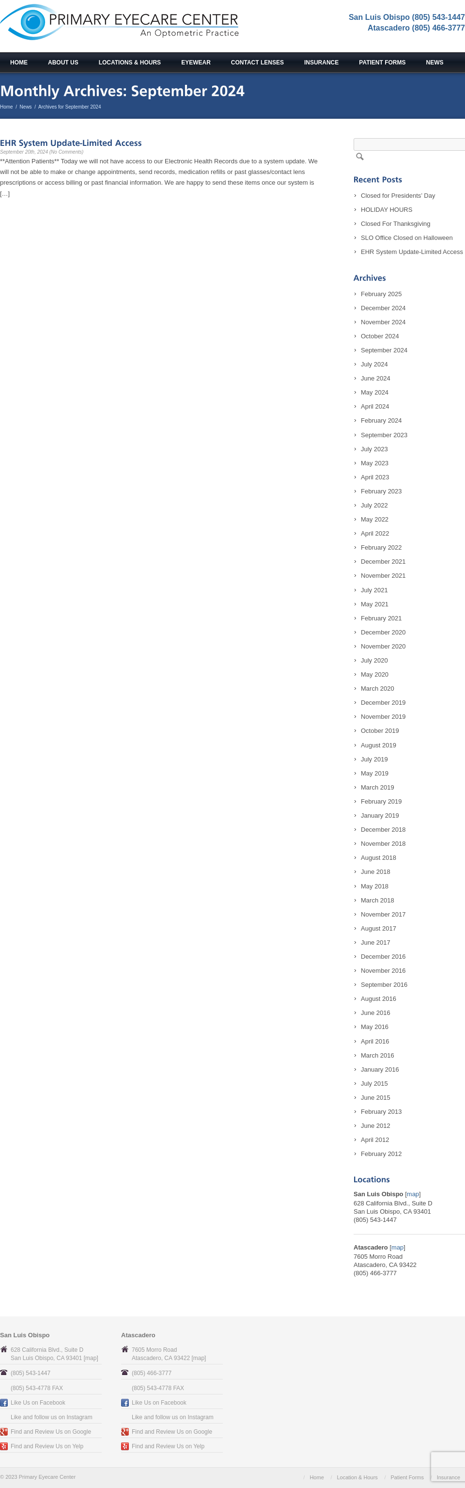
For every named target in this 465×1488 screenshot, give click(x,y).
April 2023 (375, 477)
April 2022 (375, 533)
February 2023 (381, 491)
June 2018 (375, 871)
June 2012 (375, 1125)
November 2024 (383, 322)
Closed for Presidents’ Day (398, 195)
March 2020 (377, 688)
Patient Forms (382, 62)
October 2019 (380, 730)
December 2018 (383, 829)
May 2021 (374, 604)
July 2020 (374, 660)
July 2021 (374, 590)
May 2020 (374, 674)
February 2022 (381, 547)
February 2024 (381, 420)
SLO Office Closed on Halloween (407, 237)
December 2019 (383, 702)
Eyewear (196, 62)
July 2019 (374, 759)
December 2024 (383, 308)
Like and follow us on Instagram (52, 1417)
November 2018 (383, 843)
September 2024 (384, 350)
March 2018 (377, 900)
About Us (63, 62)
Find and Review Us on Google (51, 1431)
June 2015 (375, 1097)
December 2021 (383, 561)
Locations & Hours (130, 62)
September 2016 (384, 984)
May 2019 (374, 773)
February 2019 (381, 801)
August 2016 (378, 998)
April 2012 (375, 1139)
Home (19, 62)
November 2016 (383, 970)
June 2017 (375, 942)
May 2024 (374, 392)
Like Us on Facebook (38, 1402)
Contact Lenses (257, 62)
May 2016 (374, 1026)
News (435, 62)
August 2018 (378, 857)
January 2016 (380, 1069)
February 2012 (381, 1153)
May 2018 (374, 886)
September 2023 (384, 435)
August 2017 (378, 928)
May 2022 (374, 519)
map (413, 1194)
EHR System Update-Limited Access (412, 251)
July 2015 (374, 1083)
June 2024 (375, 378)
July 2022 (374, 505)
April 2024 (375, 406)
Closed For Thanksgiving (396, 223)
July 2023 (374, 449)
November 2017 (383, 914)
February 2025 (381, 294)
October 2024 (380, 336)
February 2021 (381, 618)
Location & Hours (357, 1477)
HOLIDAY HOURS (386, 209)
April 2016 (375, 1041)
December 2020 (383, 632)
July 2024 (374, 364)
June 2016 (375, 1012)
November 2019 (383, 716)
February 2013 (381, 1111)
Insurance (321, 62)
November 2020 (383, 646)
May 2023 (374, 463)
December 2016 (383, 956)
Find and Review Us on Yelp (47, 1446)
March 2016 (377, 1055)
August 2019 (378, 745)
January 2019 (380, 815)
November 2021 (383, 575)
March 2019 (377, 787)
